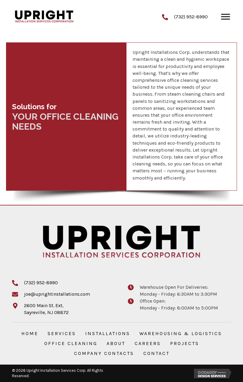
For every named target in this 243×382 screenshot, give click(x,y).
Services (62, 333)
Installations (107, 333)
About (116, 343)
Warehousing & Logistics (180, 333)
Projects (184, 343)
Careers (148, 343)
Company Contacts (104, 353)
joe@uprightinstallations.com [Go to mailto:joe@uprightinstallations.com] (57, 294)
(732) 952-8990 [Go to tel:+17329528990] (191, 17)
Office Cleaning (70, 343)
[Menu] (225, 17)
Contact (156, 353)
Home (29, 333)
